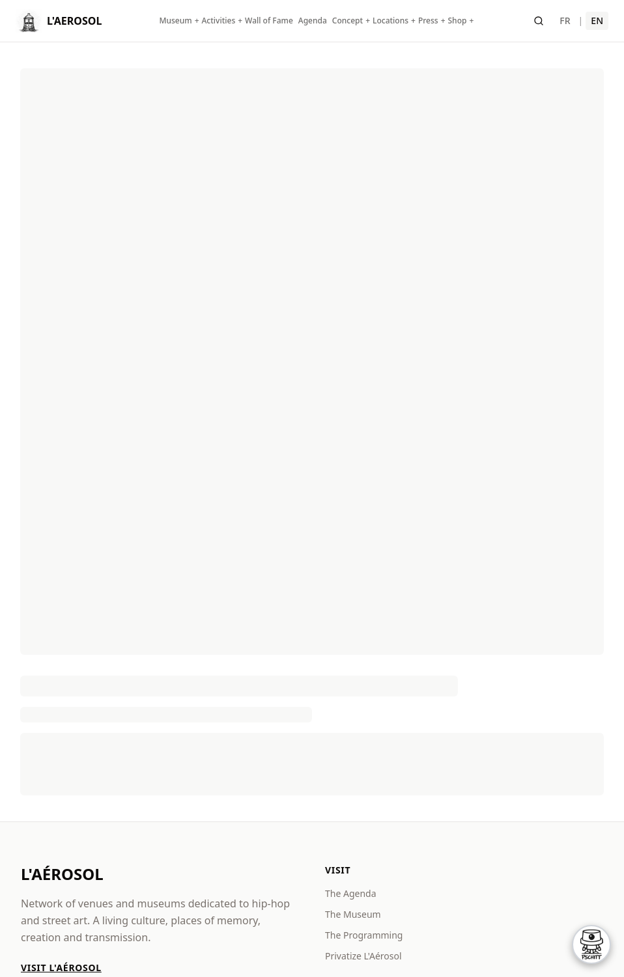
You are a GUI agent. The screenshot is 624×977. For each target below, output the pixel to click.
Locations (390, 21)
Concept (347, 21)
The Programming (364, 935)
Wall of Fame (269, 21)
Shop (457, 21)
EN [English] (597, 20)
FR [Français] (565, 20)
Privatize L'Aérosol (363, 956)
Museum (175, 21)
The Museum (353, 914)
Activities (219, 21)
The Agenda (350, 893)
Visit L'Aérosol (61, 967)
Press (428, 21)
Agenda (312, 21)
